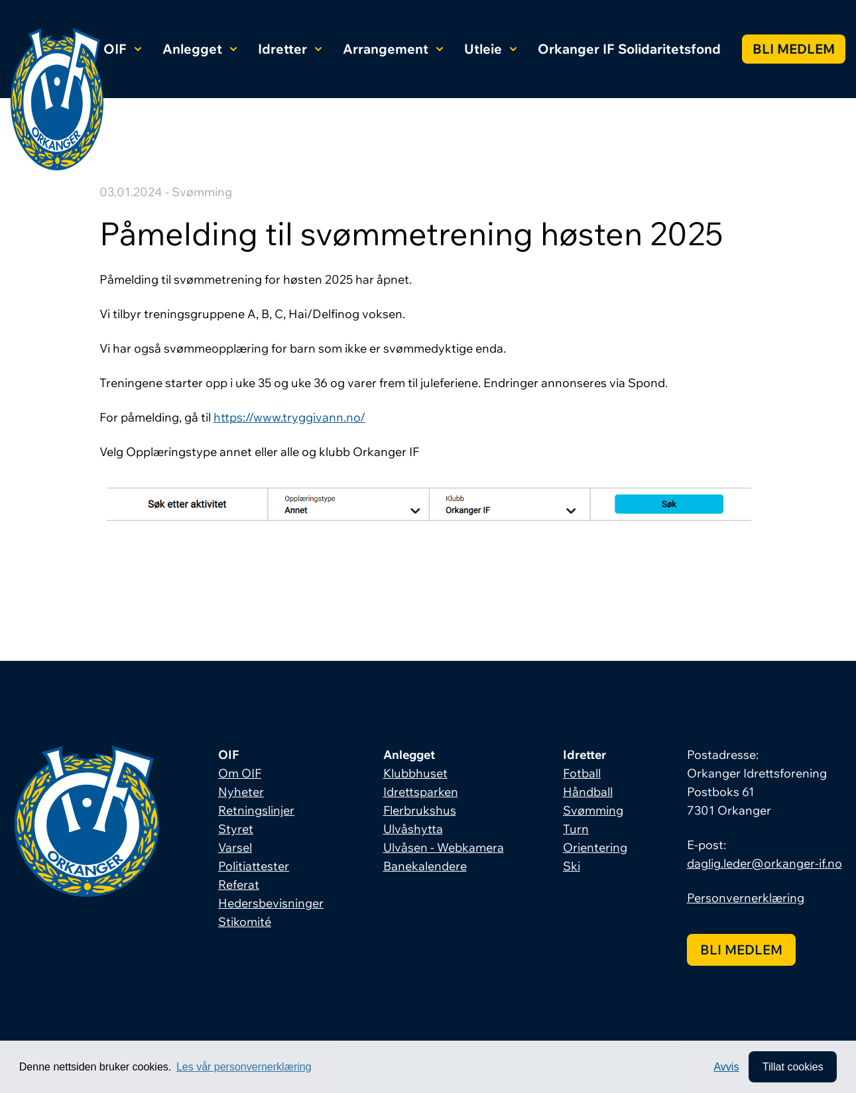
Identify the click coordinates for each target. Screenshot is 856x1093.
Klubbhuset (415, 773)
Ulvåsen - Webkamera (443, 847)
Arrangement (393, 48)
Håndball (588, 791)
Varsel (235, 847)
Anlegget (199, 48)
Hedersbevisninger (271, 903)
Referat (238, 884)
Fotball (582, 773)
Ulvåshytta (413, 828)
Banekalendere (425, 866)
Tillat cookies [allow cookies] (791, 1066)
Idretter (290, 48)
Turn (576, 828)
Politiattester (253, 866)
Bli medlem (794, 48)
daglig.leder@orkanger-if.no (764, 863)
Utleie (490, 48)
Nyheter (241, 791)
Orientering (595, 847)
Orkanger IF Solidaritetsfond (629, 48)
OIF (122, 48)
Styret (235, 828)
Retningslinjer (256, 810)
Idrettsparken (420, 791)
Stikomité (244, 921)
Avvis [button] (724, 1066)
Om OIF (239, 773)
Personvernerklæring (745, 897)
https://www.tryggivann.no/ (289, 417)
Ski (571, 866)
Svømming (593, 810)
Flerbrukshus (419, 810)
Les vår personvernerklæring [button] (244, 1066)
